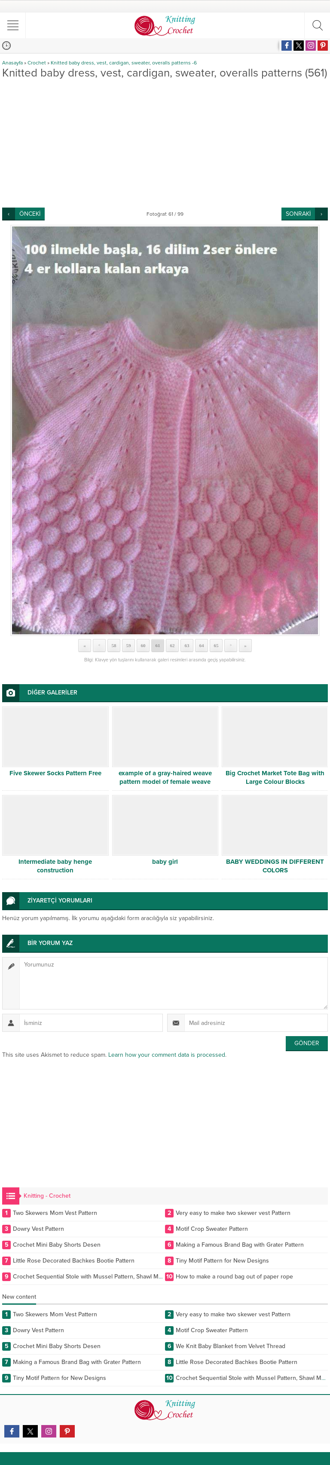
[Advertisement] (165, 143)
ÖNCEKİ (29, 213)
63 (187, 645)
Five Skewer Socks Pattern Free (55, 773)
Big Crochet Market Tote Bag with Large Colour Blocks (275, 777)
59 (128, 645)
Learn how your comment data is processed (166, 1054)
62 (172, 645)
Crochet (37, 63)
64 (201, 645)
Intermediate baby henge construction (55, 866)
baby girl (165, 862)
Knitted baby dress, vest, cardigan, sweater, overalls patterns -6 (124, 63)
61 (158, 645)
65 (216, 645)
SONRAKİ (298, 213)
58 (114, 645)
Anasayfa (12, 63)
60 (143, 645)
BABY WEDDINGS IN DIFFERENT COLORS (275, 866)
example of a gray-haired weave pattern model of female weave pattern (165, 781)
